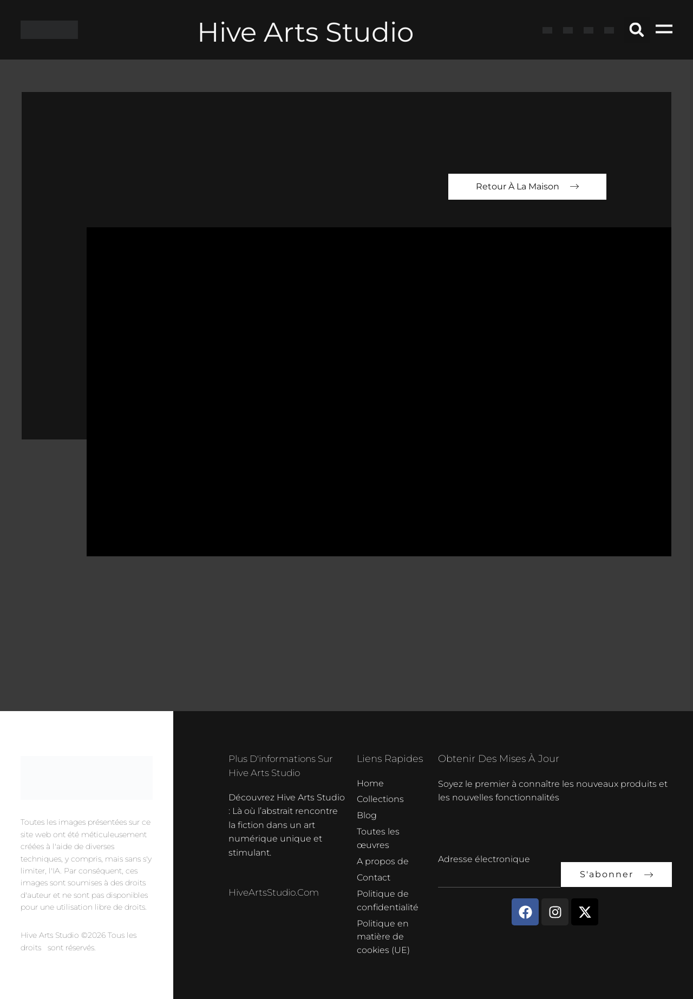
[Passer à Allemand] (588, 30)
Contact (373, 876)
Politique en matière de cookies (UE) (383, 936)
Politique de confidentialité (388, 899)
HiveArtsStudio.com (276, 887)
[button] (637, 30)
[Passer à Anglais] (547, 30)
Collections (380, 796)
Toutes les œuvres (378, 836)
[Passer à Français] (568, 30)
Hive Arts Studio (305, 30)
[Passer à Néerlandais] (609, 30)
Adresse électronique (484, 854)
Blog (367, 812)
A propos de (383, 859)
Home (370, 779)
